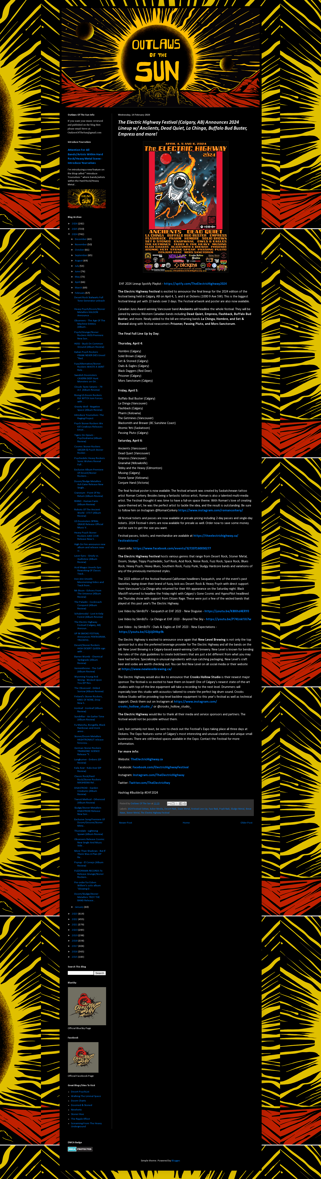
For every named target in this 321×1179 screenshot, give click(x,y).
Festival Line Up (199, 809)
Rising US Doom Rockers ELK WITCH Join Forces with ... (88, 398)
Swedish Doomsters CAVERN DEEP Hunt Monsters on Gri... (86, 378)
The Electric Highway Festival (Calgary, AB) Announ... (87, 625)
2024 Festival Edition (138, 809)
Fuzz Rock (213, 809)
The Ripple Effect (80, 1119)
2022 (75, 919)
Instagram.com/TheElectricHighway (158, 775)
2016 (75, 951)
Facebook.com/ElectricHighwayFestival (161, 767)
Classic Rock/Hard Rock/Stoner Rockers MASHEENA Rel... (87, 779)
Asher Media (156, 809)
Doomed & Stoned (81, 1105)
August (79, 260)
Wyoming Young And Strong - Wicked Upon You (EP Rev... (88, 679)
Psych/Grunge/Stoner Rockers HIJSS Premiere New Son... (88, 335)
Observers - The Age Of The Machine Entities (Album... (89, 323)
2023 (75, 913)
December (81, 239)
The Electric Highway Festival (155, 813)
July (77, 266)
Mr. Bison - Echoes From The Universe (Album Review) (87, 593)
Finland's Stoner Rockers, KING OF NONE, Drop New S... (88, 699)
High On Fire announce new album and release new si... (89, 547)
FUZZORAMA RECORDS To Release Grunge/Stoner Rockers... (89, 874)
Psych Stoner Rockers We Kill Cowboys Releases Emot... (88, 426)
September (81, 255)
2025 (75, 229)
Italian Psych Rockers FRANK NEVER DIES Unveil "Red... (89, 355)
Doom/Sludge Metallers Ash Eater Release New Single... (88, 484)
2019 (75, 935)
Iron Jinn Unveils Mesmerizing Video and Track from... (89, 582)
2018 (75, 940)
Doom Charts (78, 1100)
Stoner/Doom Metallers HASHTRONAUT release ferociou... (89, 739)
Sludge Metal (237, 809)
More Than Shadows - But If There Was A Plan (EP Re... (89, 854)
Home (186, 822)
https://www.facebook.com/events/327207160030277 (172, 548)
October (80, 250)
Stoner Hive (77, 1114)
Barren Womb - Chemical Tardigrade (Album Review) (88, 659)
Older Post (246, 822)
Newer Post (125, 822)
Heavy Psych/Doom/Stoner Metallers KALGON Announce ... (89, 312)
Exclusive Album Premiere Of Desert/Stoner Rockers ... (88, 472)
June (78, 271)
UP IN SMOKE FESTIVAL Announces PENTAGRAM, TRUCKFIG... (90, 636)
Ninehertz (76, 1109)
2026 (75, 223)
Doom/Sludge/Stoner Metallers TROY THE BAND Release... (87, 897)
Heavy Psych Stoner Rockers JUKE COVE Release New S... (86, 535)
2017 (75, 946)
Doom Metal (184, 809)
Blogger (176, 1160)
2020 (75, 930)
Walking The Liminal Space (86, 1096)
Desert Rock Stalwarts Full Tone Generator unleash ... (89, 300)
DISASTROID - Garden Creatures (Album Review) (86, 791)
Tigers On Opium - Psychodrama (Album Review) (88, 438)
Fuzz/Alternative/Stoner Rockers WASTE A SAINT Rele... (89, 366)
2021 (75, 924)
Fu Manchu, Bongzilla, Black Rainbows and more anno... (89, 728)
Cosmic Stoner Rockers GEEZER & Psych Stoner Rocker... (88, 449)
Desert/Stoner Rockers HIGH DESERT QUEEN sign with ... (89, 648)
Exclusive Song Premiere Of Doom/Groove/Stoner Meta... (89, 822)
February (80, 293)
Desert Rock (170, 809)
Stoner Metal (133, 813)
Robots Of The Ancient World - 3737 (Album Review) (87, 512)
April (78, 282)
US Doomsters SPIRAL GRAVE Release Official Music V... (88, 524)
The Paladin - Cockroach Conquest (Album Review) (88, 605)
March (79, 287)
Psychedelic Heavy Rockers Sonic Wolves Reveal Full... (89, 461)
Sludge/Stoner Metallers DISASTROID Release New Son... (87, 811)
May (77, 277)
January (79, 907)
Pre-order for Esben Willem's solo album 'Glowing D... (87, 885)
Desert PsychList (80, 1091)
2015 (75, 957)
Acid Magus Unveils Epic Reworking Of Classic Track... (87, 570)
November (81, 244)
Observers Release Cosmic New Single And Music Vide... (89, 842)
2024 (75, 234)
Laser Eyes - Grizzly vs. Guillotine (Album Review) (86, 559)
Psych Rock (224, 809)
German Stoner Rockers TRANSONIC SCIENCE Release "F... (87, 751)
